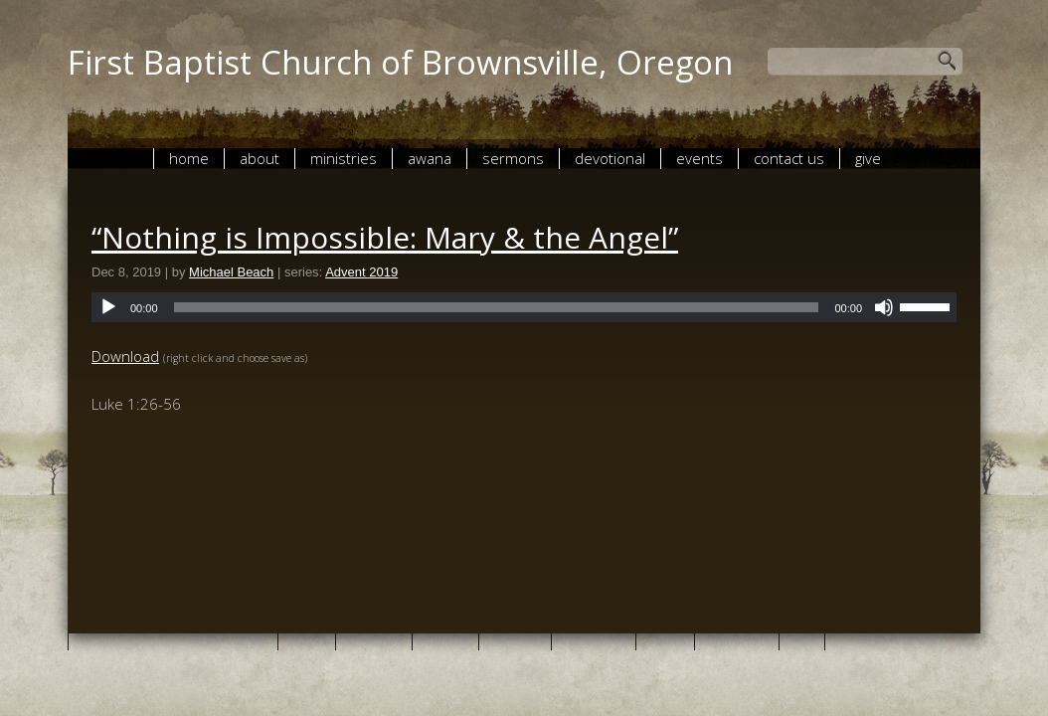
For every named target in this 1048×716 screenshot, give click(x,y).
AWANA (429, 158)
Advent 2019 (361, 272)
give (868, 158)
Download (125, 356)
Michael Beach (231, 272)
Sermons (513, 158)
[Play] (108, 307)
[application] (524, 307)
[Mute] (884, 307)
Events (699, 158)
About (259, 158)
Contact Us (789, 158)
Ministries (343, 158)
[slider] (496, 307)
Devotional (610, 158)
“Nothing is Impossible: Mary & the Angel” (384, 237)
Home (189, 158)
